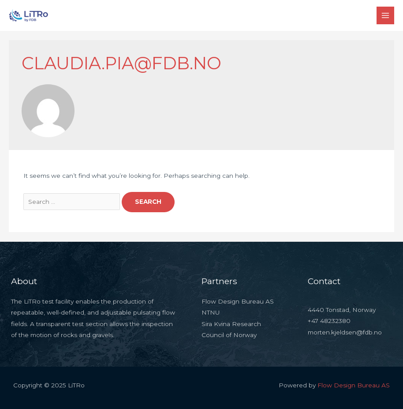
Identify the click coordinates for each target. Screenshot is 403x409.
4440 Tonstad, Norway (342, 309)
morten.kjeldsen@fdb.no (345, 332)
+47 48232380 (329, 320)
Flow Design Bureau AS (353, 385)
